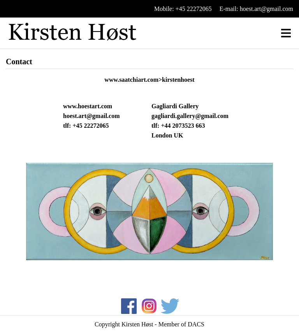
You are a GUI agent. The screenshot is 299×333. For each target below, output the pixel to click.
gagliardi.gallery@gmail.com (190, 116)
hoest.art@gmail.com (91, 116)
